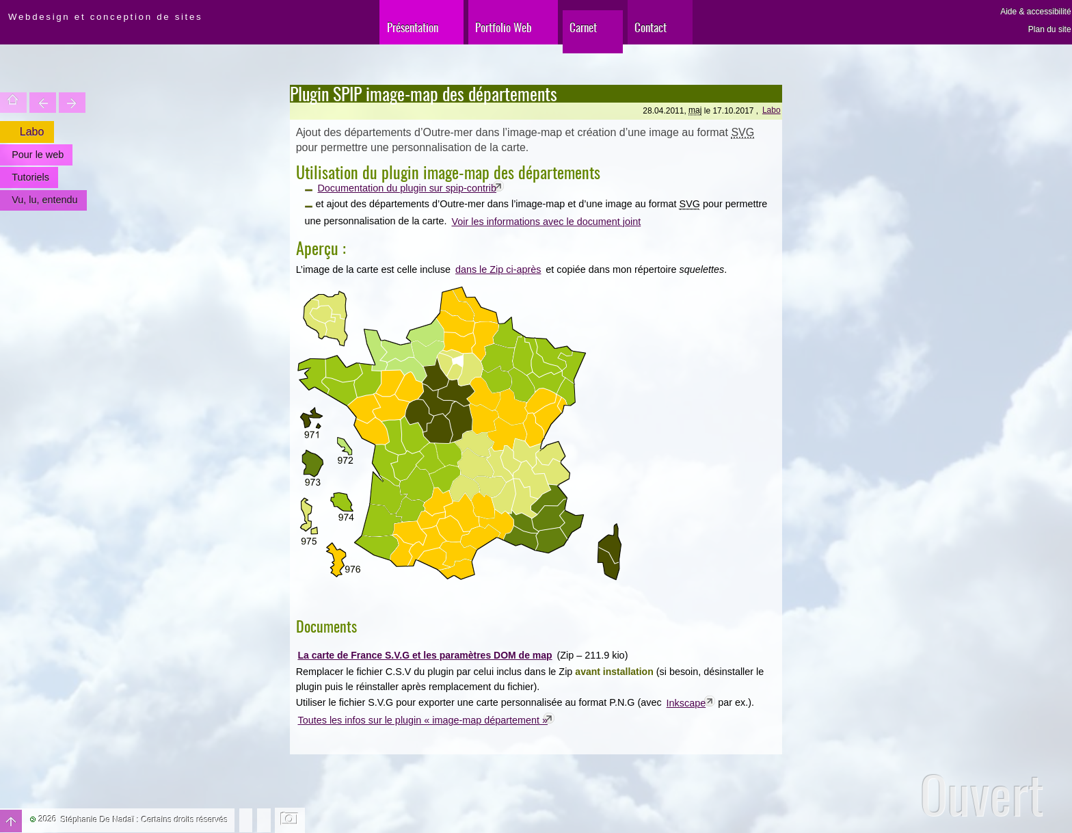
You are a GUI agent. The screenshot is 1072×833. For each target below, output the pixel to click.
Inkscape (686, 703)
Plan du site (1049, 29)
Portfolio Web (503, 27)
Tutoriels (30, 177)
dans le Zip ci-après (498, 269)
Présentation (412, 27)
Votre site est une (72, 102)
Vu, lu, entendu (44, 199)
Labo (771, 110)
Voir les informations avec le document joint (546, 221)
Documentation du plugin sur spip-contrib (406, 188)
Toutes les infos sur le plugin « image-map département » (423, 720)
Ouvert (982, 794)
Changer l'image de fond (290, 820)
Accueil (13, 102)
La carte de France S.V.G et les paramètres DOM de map (424, 655)
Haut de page (11, 821)
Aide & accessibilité (1035, 11)
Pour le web (38, 154)
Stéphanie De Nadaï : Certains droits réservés (144, 820)
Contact (650, 27)
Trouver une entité (42, 102)
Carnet (583, 27)
